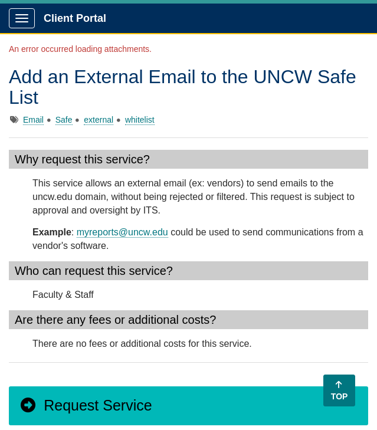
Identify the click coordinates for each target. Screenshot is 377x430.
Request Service (85, 405)
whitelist (140, 119)
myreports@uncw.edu (122, 232)
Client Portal (75, 18)
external (98, 119)
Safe (64, 119)
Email (33, 119)
